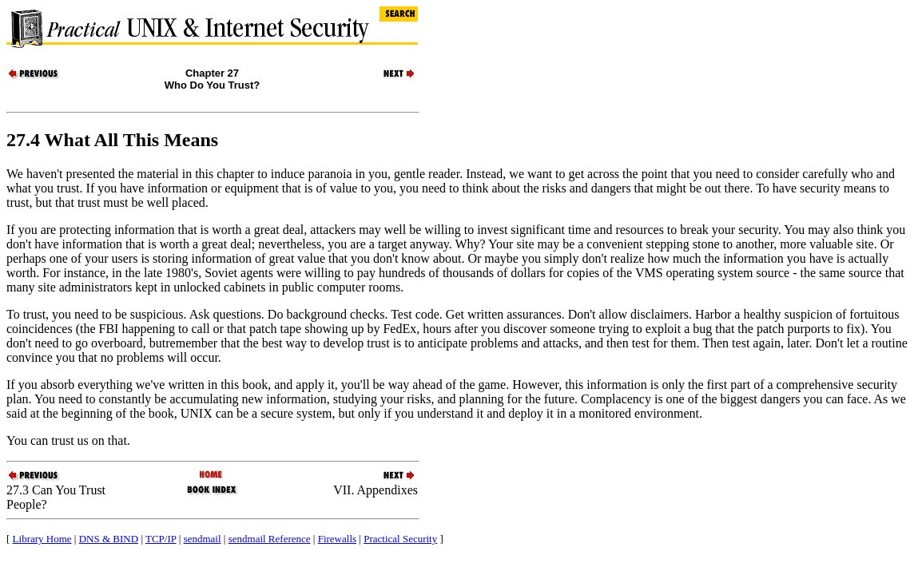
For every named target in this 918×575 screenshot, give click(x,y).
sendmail (202, 539)
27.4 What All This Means (112, 139)
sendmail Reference (270, 539)
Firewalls (337, 539)
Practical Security (400, 539)
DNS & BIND (108, 539)
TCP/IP (161, 539)
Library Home (42, 539)
